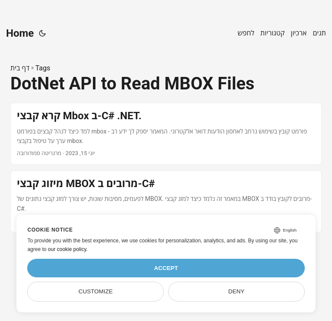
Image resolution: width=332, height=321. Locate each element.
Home (20, 33)
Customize (96, 291)
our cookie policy (67, 249)
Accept (166, 268)
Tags (43, 68)
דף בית (19, 68)
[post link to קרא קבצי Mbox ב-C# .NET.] (166, 133)
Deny (236, 291)
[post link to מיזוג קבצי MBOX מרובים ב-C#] (166, 201)
